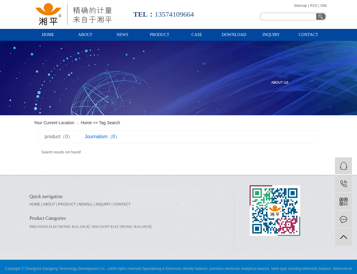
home (34, 204)
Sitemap (301, 6)
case (197, 34)
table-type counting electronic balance (300, 269)
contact (121, 204)
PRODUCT (159, 34)
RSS (313, 6)
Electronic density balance (186, 269)
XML (324, 6)
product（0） (59, 136)
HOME (48, 34)
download (234, 34)
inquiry (271, 34)
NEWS (123, 34)
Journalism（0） (102, 136)
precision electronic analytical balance (238, 269)
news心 (86, 204)
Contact (308, 34)
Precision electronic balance (59, 227)
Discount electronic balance (121, 227)
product (67, 204)
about (49, 204)
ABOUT (85, 34)
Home (86, 122)
